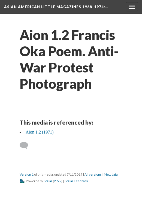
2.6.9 (57, 181)
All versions (93, 174)
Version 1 (27, 174)
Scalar (48, 181)
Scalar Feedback (76, 181)
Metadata (111, 174)
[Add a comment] (26, 145)
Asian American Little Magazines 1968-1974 (56, 7)
